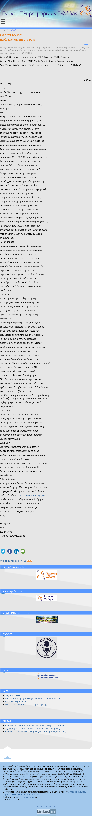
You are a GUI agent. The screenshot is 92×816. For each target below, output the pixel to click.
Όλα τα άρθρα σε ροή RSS (16, 560)
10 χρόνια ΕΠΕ (12, 695)
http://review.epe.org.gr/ (31, 495)
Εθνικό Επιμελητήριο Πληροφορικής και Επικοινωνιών (33, 698)
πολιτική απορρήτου (25, 797)
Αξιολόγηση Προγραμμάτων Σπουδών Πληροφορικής (32, 728)
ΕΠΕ (2, 30)
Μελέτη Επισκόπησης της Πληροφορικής (26, 704)
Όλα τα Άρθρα (12, 30)
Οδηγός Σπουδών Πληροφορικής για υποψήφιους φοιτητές (35, 731)
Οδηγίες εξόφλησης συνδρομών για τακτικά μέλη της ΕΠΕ (34, 725)
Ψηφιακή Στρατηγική (15, 701)
